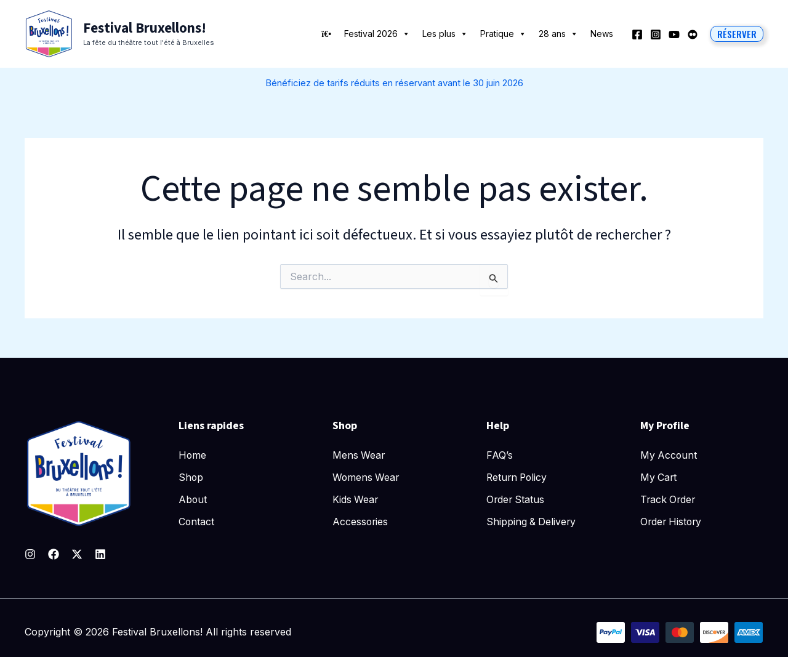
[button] (736, 34)
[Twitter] (76, 554)
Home (193, 455)
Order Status (516, 499)
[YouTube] (674, 34)
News (601, 33)
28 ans (558, 34)
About (193, 499)
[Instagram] (655, 34)
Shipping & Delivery (531, 520)
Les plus (445, 34)
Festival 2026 (377, 34)
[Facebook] (637, 34)
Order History (672, 520)
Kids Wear (355, 499)
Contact (197, 520)
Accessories (360, 520)
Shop (191, 476)
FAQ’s (499, 455)
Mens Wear (359, 455)
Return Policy (518, 476)
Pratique (503, 34)
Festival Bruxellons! (144, 28)
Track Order (669, 499)
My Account (669, 455)
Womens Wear (366, 476)
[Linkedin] (100, 554)
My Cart (659, 476)
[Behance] (692, 34)
